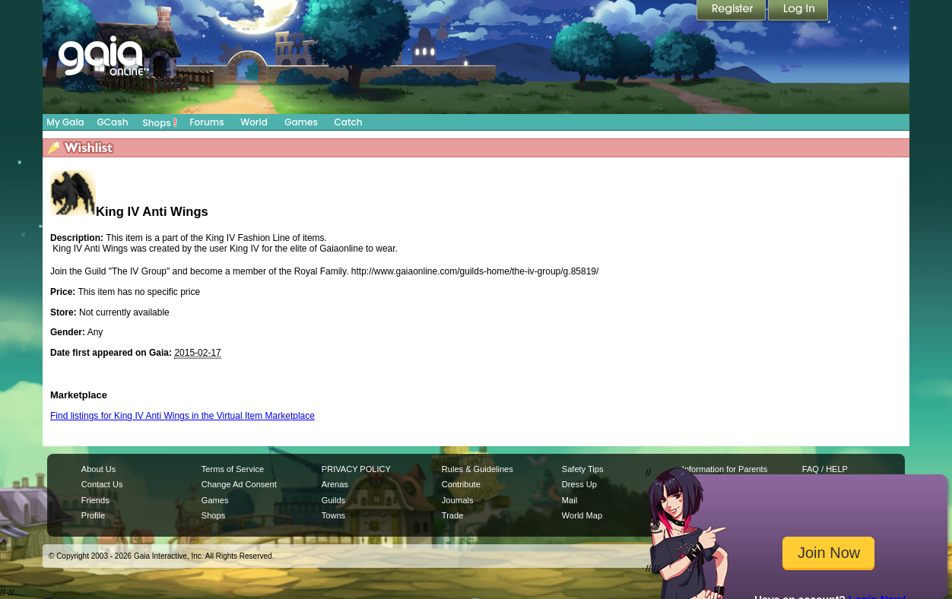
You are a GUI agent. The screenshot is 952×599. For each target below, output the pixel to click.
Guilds (333, 500)
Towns (333, 515)
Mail (569, 500)
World (254, 122)
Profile (93, 515)
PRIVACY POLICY (356, 469)
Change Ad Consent (239, 484)
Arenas (335, 484)
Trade (452, 515)
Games (301, 122)
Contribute (461, 484)
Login (798, 11)
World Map (582, 515)
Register (732, 11)
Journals (458, 500)
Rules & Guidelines (477, 469)
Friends (95, 500)
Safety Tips (583, 469)
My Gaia (65, 122)
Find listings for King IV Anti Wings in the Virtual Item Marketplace (182, 415)
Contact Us (102, 484)
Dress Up (579, 484)
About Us (98, 469)
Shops (160, 122)
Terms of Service (233, 469)
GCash (113, 122)
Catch (349, 122)
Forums (206, 122)
